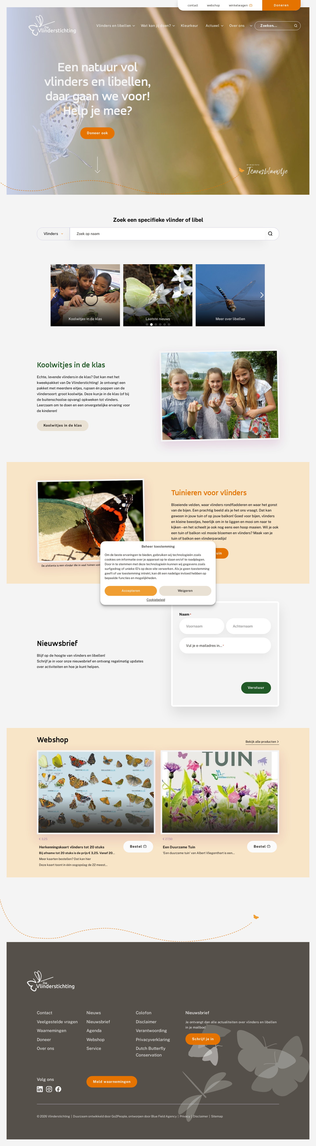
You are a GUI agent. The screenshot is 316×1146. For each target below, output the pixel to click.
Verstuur (256, 688)
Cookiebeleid (156, 599)
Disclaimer (200, 1116)
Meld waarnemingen (112, 1082)
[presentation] (212, 665)
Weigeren (185, 591)
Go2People (119, 1116)
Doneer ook (97, 133)
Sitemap (217, 1116)
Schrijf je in (203, 1039)
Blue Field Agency (164, 1116)
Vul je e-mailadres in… (205, 646)
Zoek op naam (88, 234)
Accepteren (131, 591)
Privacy (185, 1116)
